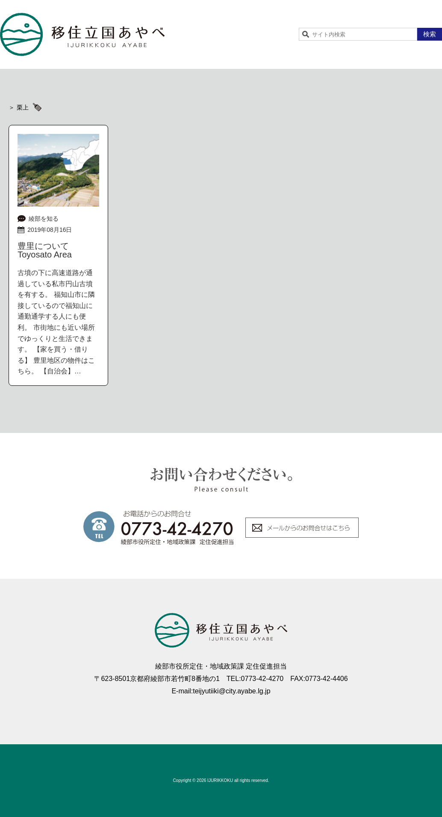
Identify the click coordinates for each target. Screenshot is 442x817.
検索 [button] (429, 34)
